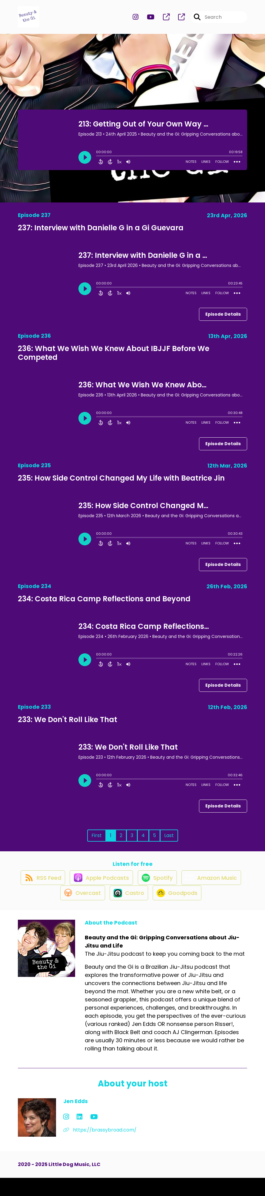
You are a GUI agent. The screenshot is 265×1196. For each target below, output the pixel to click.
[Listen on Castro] (161, 910)
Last (169, 840)
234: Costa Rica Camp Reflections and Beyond (104, 604)
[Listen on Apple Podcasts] (132, 889)
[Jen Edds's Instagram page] (66, 1135)
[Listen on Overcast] (111, 910)
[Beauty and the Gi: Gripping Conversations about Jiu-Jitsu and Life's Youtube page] (147, 20)
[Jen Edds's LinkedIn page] (73, 1135)
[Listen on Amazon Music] (51, 910)
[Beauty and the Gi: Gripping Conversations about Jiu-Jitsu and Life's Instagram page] (135, 20)
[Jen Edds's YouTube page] (81, 1135)
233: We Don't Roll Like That (67, 725)
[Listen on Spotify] (192, 889)
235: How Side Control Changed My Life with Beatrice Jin (121, 483)
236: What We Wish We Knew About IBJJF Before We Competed (113, 358)
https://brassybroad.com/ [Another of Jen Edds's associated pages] (100, 1148)
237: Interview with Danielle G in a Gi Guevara (101, 233)
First (96, 840)
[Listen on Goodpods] (213, 910)
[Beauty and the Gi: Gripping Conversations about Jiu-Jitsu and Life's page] (163, 20)
